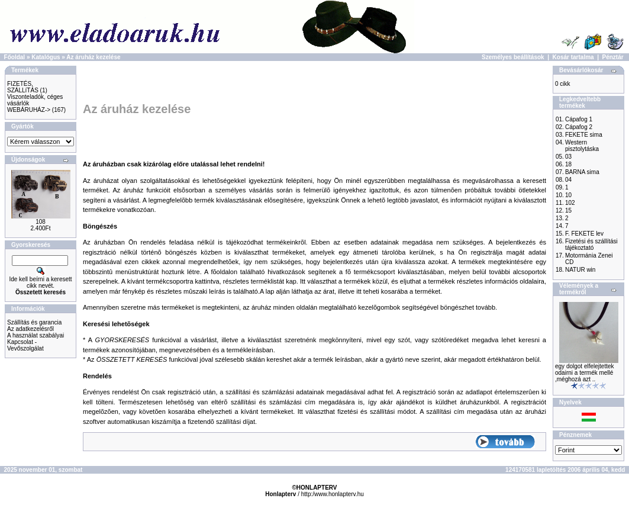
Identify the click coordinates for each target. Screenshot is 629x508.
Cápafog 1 (578, 119)
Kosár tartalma (573, 57)
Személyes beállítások (513, 57)
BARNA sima (582, 172)
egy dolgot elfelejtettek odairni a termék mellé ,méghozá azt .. (584, 372)
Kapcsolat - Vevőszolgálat (25, 345)
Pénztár (613, 57)
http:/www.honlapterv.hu (332, 494)
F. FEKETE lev (584, 233)
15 (568, 210)
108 (41, 221)
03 (568, 156)
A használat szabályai (35, 335)
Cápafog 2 (578, 127)
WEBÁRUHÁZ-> (28, 110)
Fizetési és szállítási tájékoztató (591, 244)
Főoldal (14, 57)
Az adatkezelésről (30, 329)
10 (568, 195)
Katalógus (45, 57)
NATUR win (580, 269)
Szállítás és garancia (34, 322)
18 (568, 164)
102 (570, 203)
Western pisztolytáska (582, 145)
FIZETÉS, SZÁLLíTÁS (22, 87)
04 (568, 179)
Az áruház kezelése (93, 57)
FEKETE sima (583, 134)
